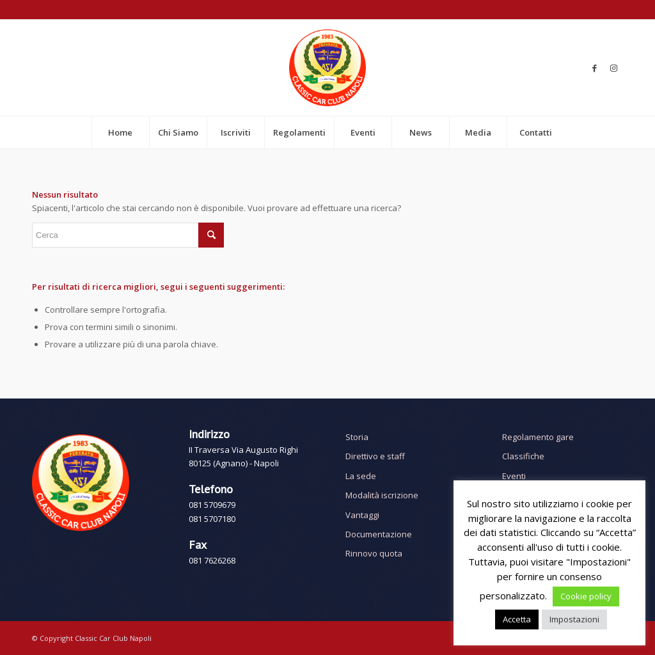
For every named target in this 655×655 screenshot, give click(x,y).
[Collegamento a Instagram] (613, 67)
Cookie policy (586, 596)
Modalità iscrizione (381, 495)
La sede (360, 476)
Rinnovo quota (373, 553)
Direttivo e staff (375, 456)
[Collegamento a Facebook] (594, 67)
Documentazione (378, 534)
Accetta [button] (517, 619)
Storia (356, 437)
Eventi (514, 476)
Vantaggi (362, 515)
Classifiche (523, 456)
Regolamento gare (538, 437)
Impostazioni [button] (574, 619)
